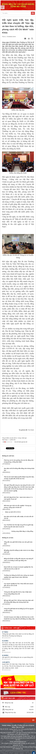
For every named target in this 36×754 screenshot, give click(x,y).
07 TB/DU (5, 631)
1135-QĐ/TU (6, 661)
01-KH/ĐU (5, 640)
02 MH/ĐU (5, 655)
